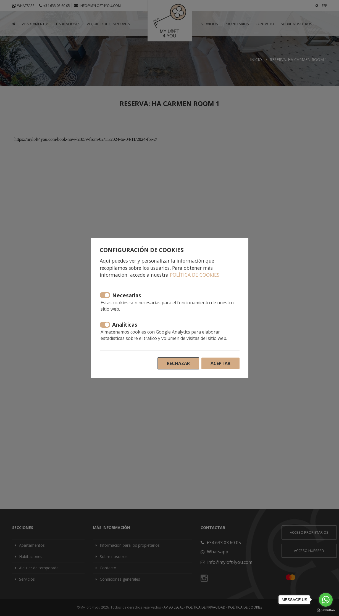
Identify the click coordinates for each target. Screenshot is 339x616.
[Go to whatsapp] (326, 600)
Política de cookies (194, 274)
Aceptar (220, 363)
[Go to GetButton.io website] (326, 610)
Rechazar (178, 363)
